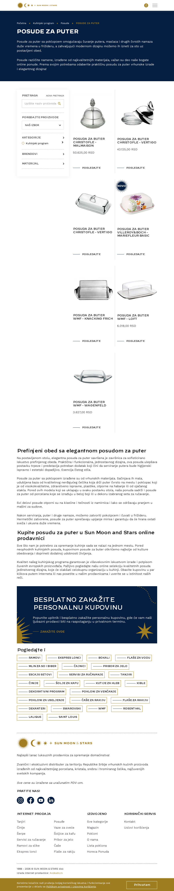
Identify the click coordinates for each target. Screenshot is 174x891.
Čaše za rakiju (93, 700)
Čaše (57, 845)
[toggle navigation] (154, 5)
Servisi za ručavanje (86, 674)
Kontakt (129, 821)
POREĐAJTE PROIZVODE (40, 117)
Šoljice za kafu (64, 833)
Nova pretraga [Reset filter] (55, 95)
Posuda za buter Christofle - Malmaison (88, 142)
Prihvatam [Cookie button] (142, 885)
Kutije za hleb (107, 683)
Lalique (34, 717)
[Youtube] (40, 800)
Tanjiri (126, 674)
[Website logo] (37, 5)
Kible (141, 683)
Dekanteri (36, 708)
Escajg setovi (40, 674)
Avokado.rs (56, 873)
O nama (92, 839)
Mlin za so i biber (42, 666)
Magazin (93, 827)
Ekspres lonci (69, 658)
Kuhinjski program (43, 23)
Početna (21, 23)
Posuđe (59, 821)
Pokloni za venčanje (99, 691)
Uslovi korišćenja (136, 827)
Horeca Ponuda (98, 851)
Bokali (103, 658)
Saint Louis (68, 717)
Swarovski (72, 708)
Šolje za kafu (67, 683)
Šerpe (21, 833)
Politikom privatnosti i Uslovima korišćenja (71, 886)
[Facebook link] (30, 800)
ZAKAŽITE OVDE (52, 631)
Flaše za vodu (138, 658)
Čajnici (79, 666)
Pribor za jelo (115, 666)
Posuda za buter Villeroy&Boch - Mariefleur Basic (133, 232)
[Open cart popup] (146, 5)
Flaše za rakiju (135, 700)
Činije (33, 683)
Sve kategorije (97, 821)
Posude (65, 23)
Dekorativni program (46, 691)
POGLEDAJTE (91, 168)
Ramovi (34, 658)
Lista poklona (97, 845)
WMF (101, 708)
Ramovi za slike (28, 845)
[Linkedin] (51, 800)
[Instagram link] (20, 800)
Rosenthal (132, 708)
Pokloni (92, 833)
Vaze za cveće (64, 827)
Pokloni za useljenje (46, 700)
